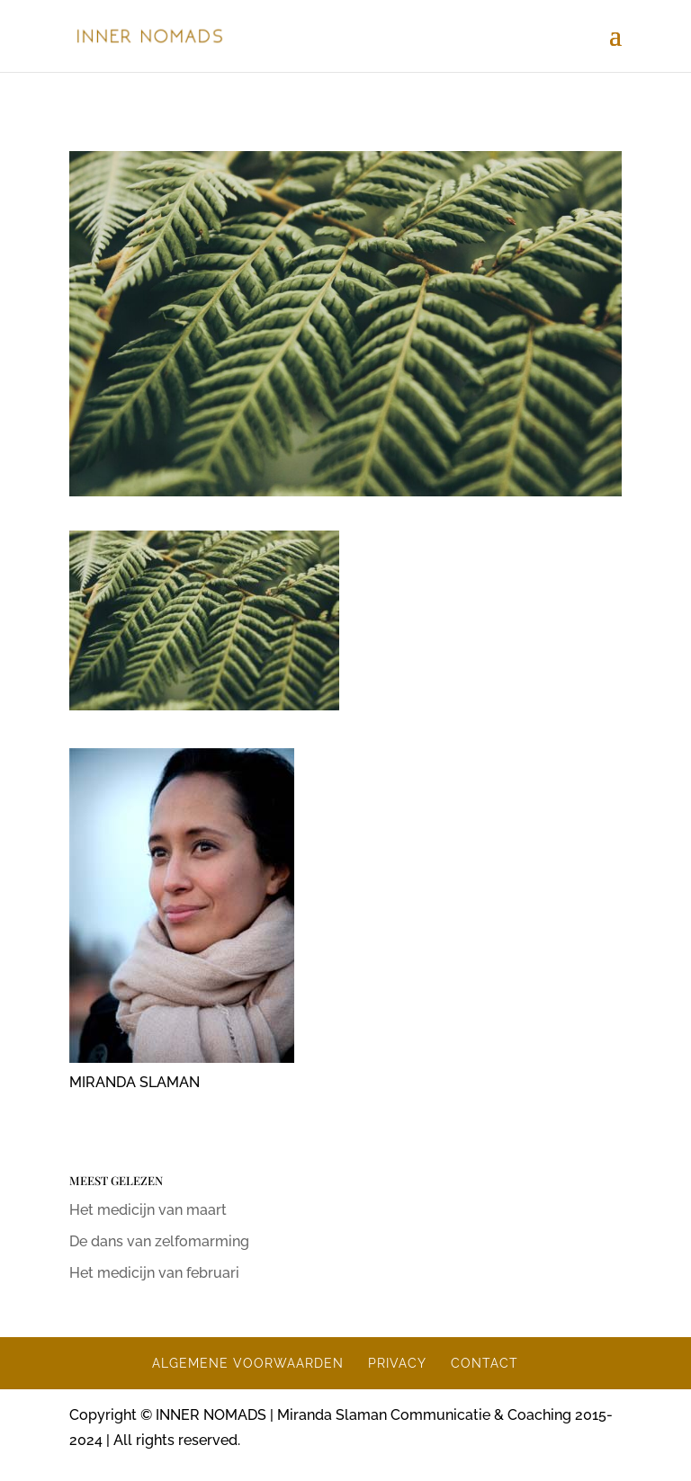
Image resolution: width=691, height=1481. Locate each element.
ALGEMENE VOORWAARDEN (248, 1363)
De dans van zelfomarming (159, 1241)
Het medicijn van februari (154, 1272)
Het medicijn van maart (148, 1209)
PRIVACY (397, 1363)
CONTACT (484, 1363)
